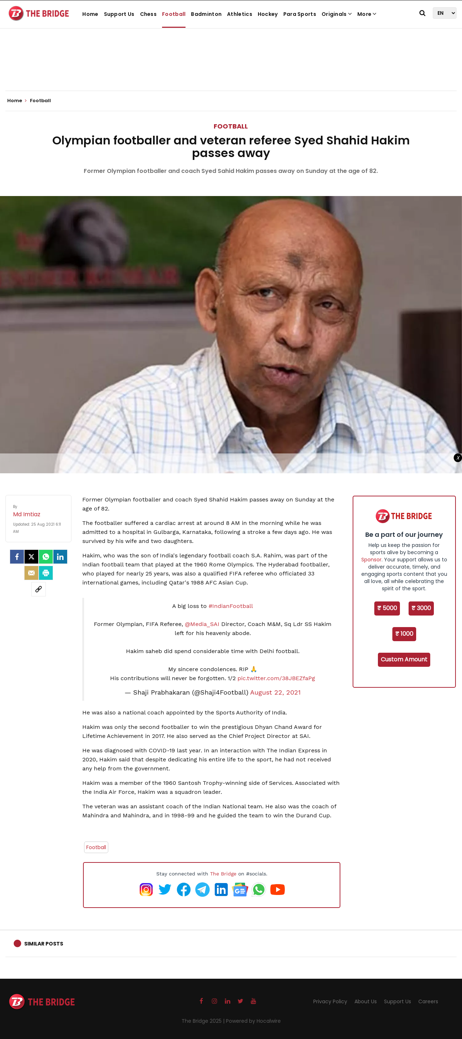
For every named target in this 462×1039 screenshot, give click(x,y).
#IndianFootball (231, 606)
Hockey (268, 14)
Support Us (119, 14)
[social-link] (38, 589)
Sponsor (371, 559)
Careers (428, 1001)
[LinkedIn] (60, 556)
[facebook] (17, 556)
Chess (148, 14)
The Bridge (223, 874)
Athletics (239, 14)
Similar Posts (43, 943)
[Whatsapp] (46, 556)
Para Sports (299, 14)
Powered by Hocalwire (253, 1021)
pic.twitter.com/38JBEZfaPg (276, 678)
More (367, 14)
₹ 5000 (387, 608)
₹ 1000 (404, 634)
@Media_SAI (202, 624)
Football (174, 14)
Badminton (206, 14)
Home (90, 14)
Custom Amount (404, 659)
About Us (365, 1001)
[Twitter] (31, 556)
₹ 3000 (421, 608)
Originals (337, 14)
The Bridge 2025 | (204, 1021)
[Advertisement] (231, 69)
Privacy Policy (330, 1001)
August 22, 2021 (275, 692)
